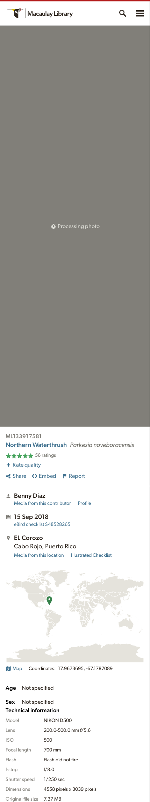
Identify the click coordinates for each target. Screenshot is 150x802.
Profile (84, 503)
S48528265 (42, 524)
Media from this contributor (42, 503)
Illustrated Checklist (91, 555)
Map (14, 668)
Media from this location (39, 555)
